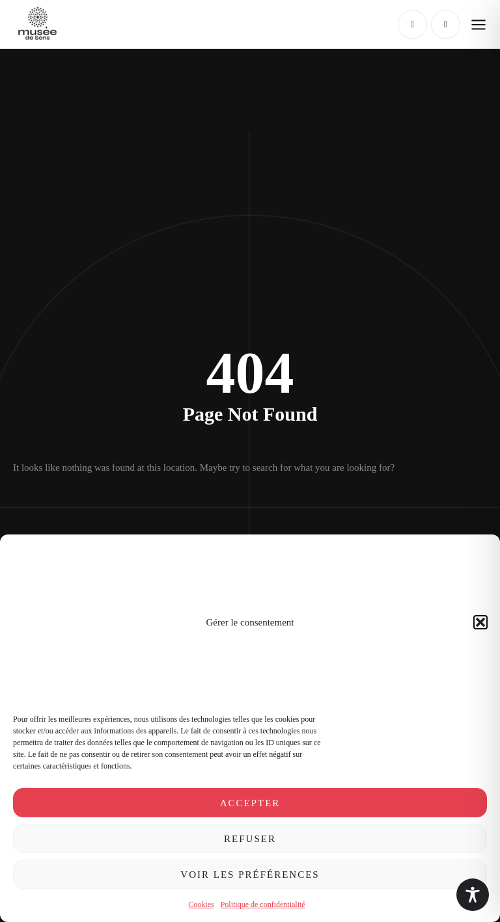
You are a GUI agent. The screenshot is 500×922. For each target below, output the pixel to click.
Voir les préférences (249, 874)
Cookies (201, 904)
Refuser (250, 839)
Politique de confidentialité (263, 904)
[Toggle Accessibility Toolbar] (472, 894)
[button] (480, 622)
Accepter (250, 803)
